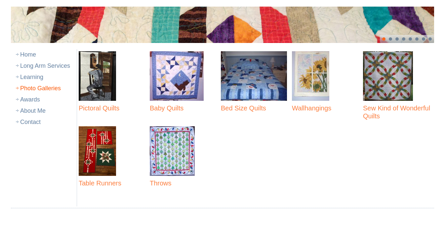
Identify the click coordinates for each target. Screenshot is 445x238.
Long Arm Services (45, 65)
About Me (33, 110)
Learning (31, 77)
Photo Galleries (40, 88)
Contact (30, 122)
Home (28, 54)
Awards (30, 99)
